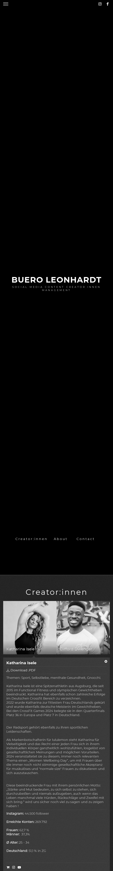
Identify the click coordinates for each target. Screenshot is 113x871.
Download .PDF (21, 670)
